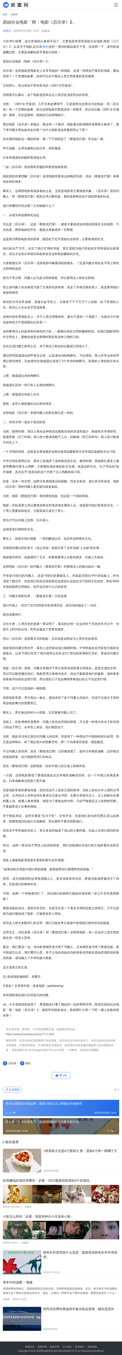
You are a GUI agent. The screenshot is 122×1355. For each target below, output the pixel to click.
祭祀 (46, 47)
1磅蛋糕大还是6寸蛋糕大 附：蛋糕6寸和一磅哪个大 (80, 1151)
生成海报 (12, 1089)
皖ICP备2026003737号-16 (67, 1349)
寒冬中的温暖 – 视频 (17, 1281)
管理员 (7, 30)
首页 (5, 14)
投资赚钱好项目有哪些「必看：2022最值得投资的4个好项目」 (48, 1180)
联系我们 (79, 1345)
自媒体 (46, 30)
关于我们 (67, 1345)
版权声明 (54, 1345)
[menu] (116, 5)
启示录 (12, 1063)
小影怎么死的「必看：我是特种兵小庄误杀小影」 (38, 1216)
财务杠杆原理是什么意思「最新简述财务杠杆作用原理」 (80, 1253)
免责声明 (42, 1345)
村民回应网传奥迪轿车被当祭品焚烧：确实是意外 (78, 1307)
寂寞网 (39, 1349)
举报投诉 (29, 1345)
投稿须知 (92, 1345)
